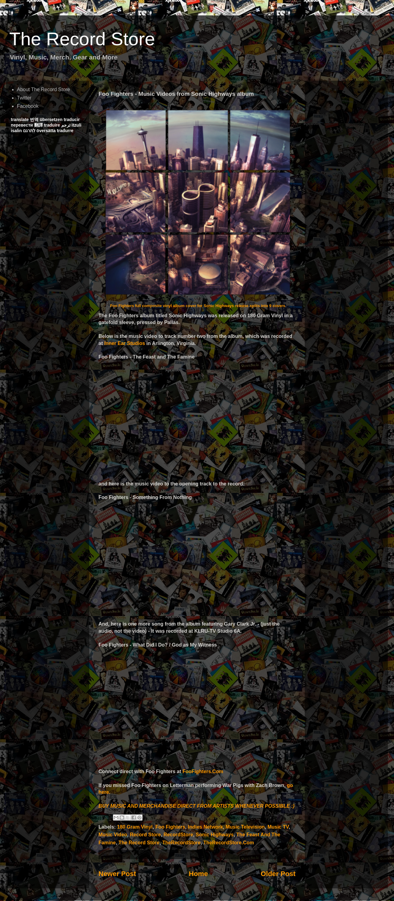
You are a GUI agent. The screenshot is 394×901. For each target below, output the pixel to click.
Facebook (27, 106)
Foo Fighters (170, 827)
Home (198, 874)
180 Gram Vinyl (134, 827)
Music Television (245, 827)
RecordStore (178, 834)
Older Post (278, 874)
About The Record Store (43, 89)
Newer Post (117, 874)
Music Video (112, 834)
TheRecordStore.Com (228, 842)
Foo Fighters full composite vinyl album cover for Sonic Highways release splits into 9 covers (197, 305)
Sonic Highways (215, 834)
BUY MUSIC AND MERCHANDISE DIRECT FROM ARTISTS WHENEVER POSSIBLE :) (196, 806)
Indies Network (205, 827)
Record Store (145, 834)
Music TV (278, 827)
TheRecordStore (181, 842)
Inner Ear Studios (124, 343)
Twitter (24, 97)
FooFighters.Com (203, 771)
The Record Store (82, 39)
